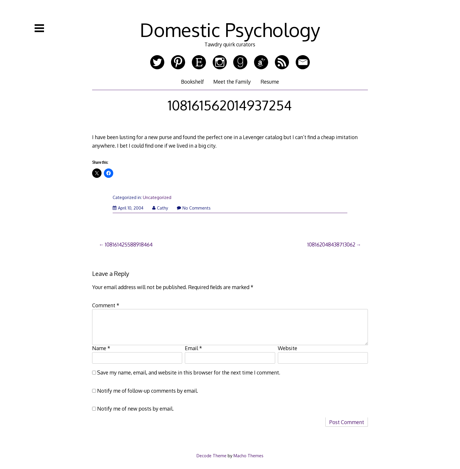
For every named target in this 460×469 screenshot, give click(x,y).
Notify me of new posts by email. (135, 408)
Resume (270, 81)
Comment (105, 305)
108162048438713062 (331, 244)
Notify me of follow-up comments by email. (147, 390)
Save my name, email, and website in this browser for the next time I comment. (188, 372)
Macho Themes (248, 455)
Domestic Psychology (230, 29)
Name (101, 348)
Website (287, 348)
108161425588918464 (129, 244)
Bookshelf (192, 81)
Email (193, 348)
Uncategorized (157, 197)
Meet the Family (232, 81)
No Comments (194, 207)
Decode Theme (211, 455)
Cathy (160, 207)
